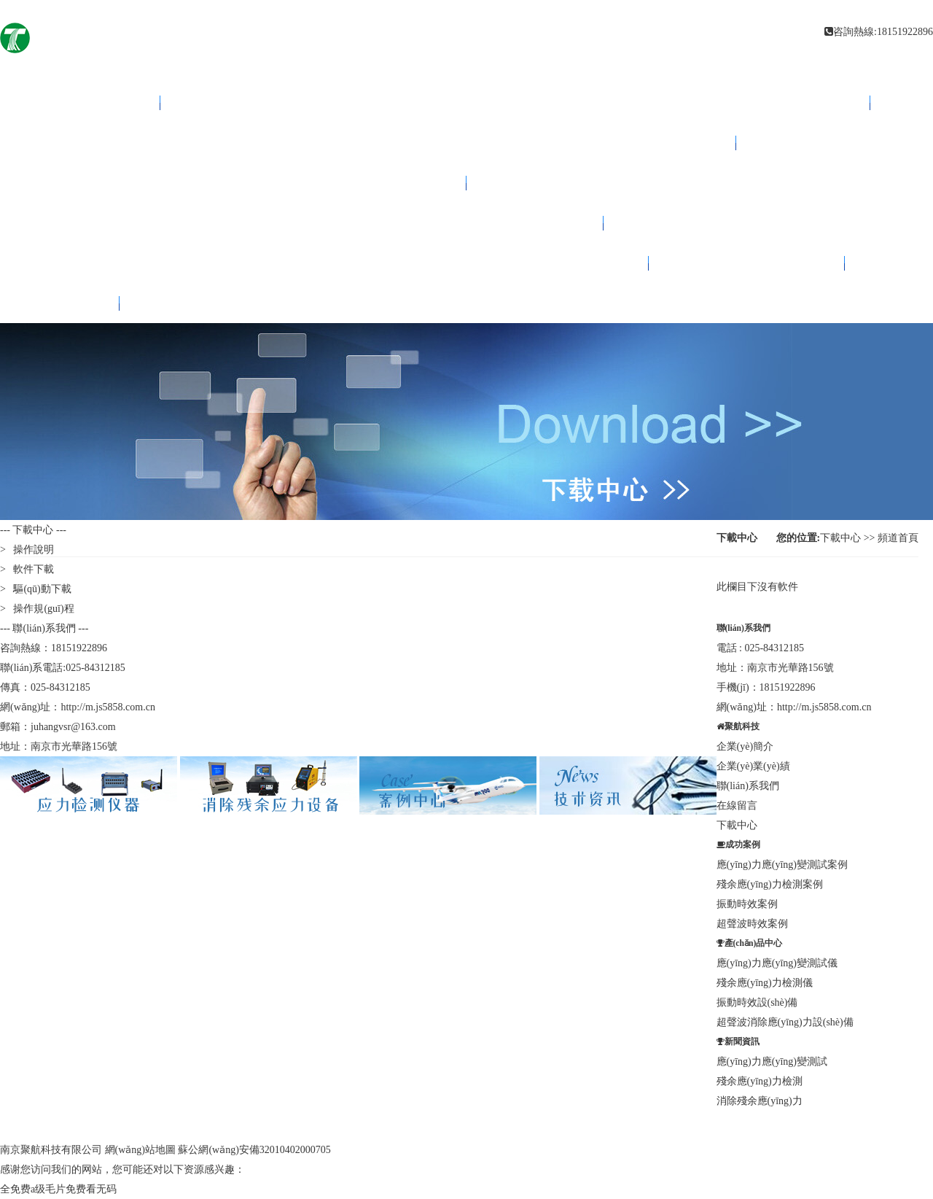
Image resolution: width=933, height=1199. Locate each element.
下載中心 (73, 303)
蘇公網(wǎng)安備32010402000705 (254, 1149)
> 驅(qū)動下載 (35, 588)
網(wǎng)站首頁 (93, 102)
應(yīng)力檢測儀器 (515, 102)
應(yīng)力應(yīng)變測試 (772, 1061)
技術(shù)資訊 (246, 182)
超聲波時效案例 (752, 923)
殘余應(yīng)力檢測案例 (770, 884)
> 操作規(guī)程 (37, 608)
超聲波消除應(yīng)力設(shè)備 (785, 1022)
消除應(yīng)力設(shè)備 (380, 142)
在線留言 (737, 805)
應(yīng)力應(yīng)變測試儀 (777, 963)
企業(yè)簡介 (745, 746)
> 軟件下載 (27, 569)
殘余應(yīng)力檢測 (760, 1081)
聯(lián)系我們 (746, 263)
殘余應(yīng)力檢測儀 (765, 982)
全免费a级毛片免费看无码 (58, 1189)
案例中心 (315, 222)
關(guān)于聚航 (337, 263)
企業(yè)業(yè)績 (753, 766)
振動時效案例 (747, 904)
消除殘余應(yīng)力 (760, 1100)
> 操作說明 (27, 549)
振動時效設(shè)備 (757, 1002)
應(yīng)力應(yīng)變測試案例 (782, 864)
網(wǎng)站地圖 (140, 1149)
